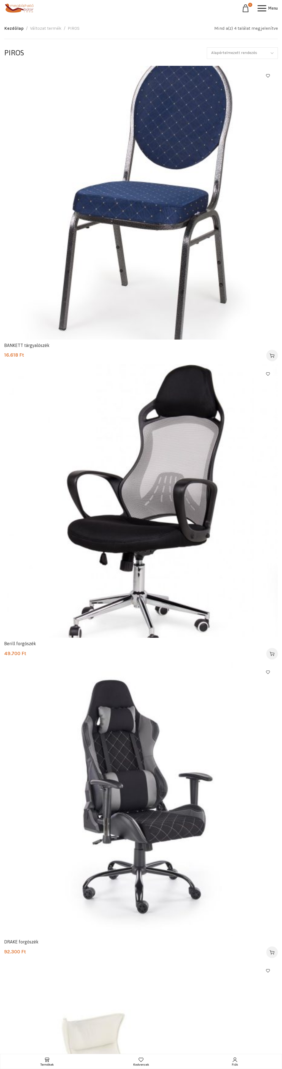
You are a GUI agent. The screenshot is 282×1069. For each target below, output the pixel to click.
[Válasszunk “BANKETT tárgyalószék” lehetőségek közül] (272, 355)
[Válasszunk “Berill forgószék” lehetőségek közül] (272, 654)
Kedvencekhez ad (268, 76)
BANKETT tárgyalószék (27, 345)
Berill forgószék (20, 643)
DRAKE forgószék (21, 941)
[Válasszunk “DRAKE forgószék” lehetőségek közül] (272, 952)
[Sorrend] (242, 53)
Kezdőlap (14, 28)
